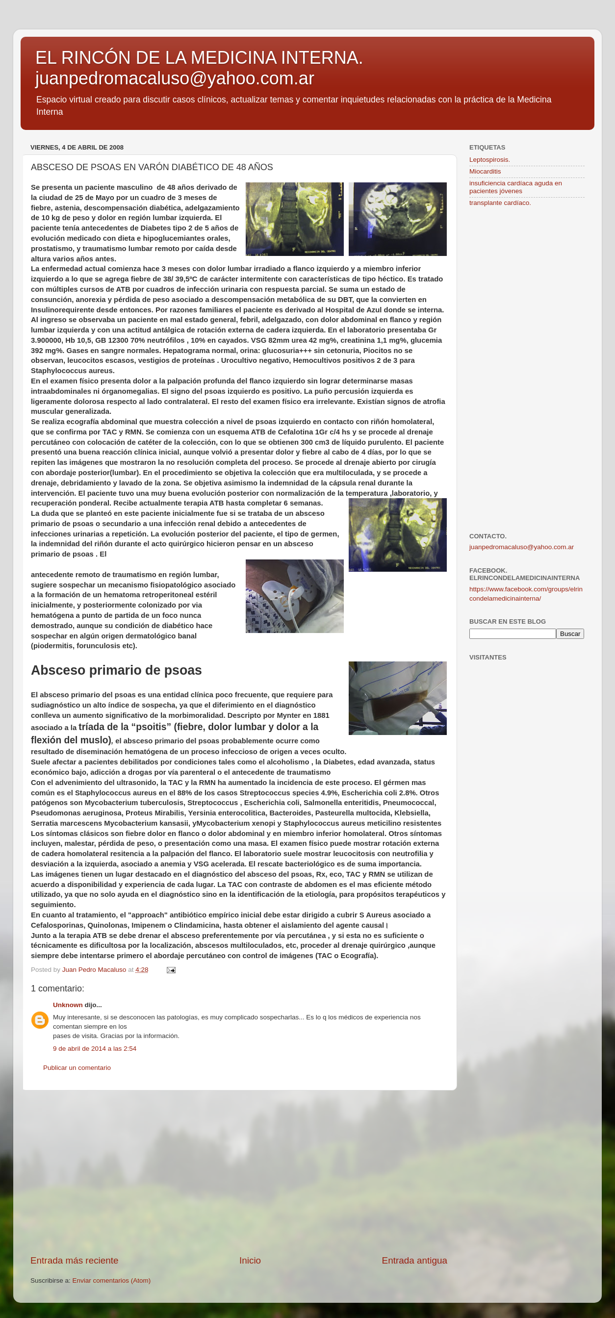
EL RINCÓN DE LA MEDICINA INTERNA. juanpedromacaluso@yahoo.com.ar (199, 68)
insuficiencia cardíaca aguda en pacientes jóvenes (515, 187)
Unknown (68, 1005)
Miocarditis (485, 171)
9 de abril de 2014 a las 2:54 (94, 1048)
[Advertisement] (238, 1172)
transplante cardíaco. (500, 202)
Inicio (250, 1260)
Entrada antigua (414, 1260)
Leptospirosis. (489, 159)
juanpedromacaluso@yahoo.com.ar (521, 547)
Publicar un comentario (77, 1067)
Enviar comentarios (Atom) (112, 1280)
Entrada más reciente (74, 1260)
